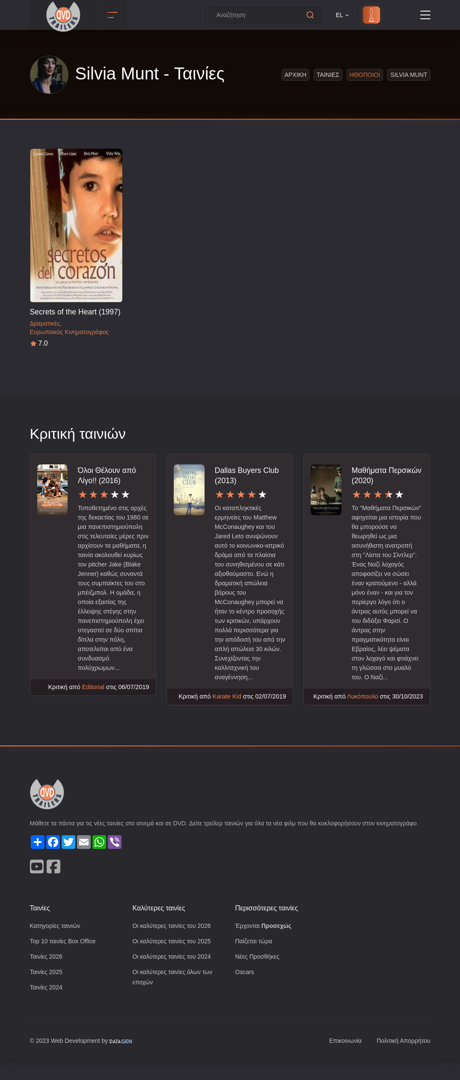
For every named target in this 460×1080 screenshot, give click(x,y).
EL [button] (343, 15)
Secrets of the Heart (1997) (76, 312)
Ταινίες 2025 (47, 993)
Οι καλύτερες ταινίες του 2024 (175, 977)
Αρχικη (294, 74)
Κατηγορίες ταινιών (57, 945)
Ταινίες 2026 (47, 977)
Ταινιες (326, 74)
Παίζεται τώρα (254, 961)
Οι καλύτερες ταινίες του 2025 (175, 961)
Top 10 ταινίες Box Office (65, 961)
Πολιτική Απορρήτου (401, 1062)
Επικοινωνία (340, 1062)
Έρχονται (264, 945)
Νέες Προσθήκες (258, 977)
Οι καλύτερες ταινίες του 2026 (175, 945)
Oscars (245, 993)
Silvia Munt (408, 74)
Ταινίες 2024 (47, 1008)
